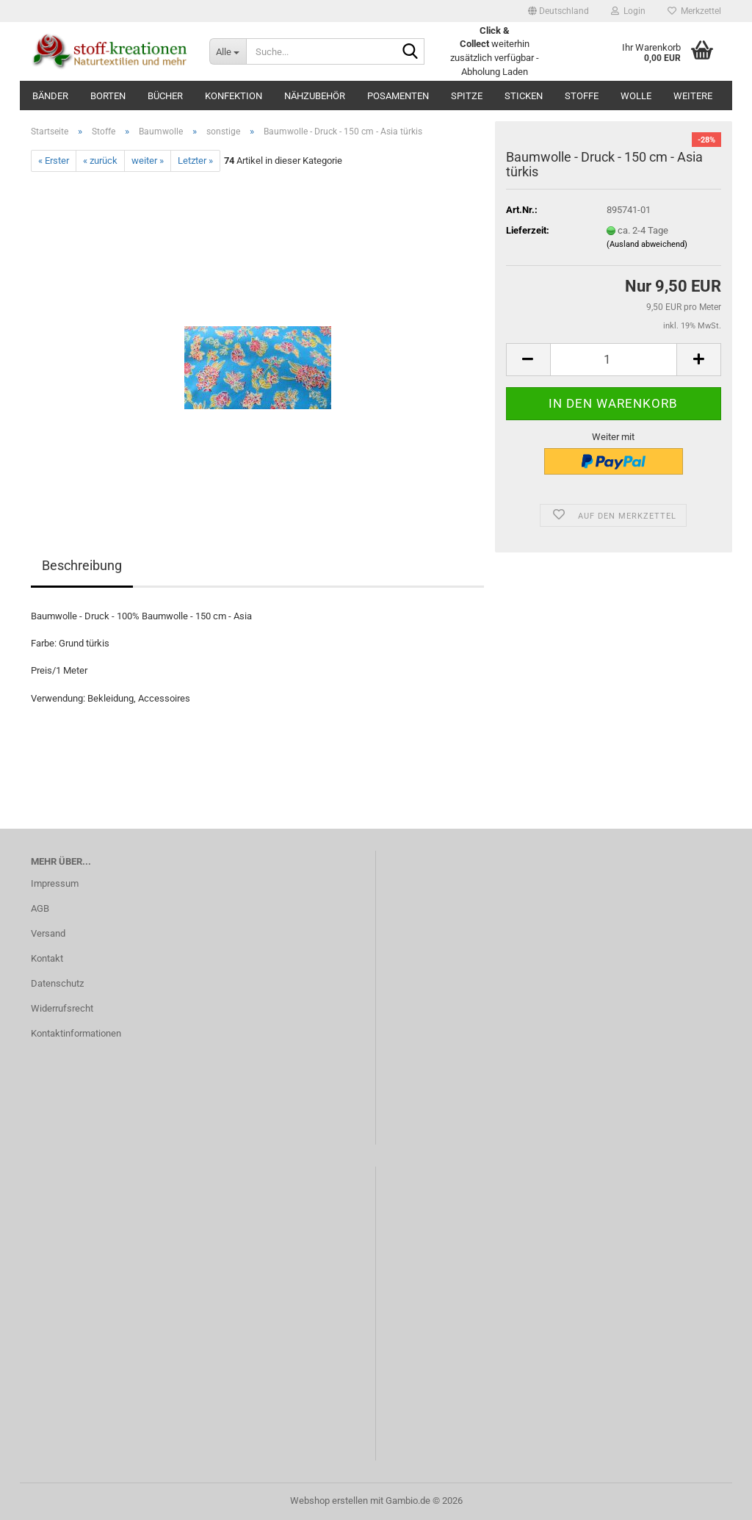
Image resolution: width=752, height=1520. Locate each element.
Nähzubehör (314, 95)
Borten (108, 95)
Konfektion (233, 95)
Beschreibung (82, 565)
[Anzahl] (613, 359)
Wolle (636, 95)
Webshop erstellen (329, 1500)
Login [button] (628, 11)
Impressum (55, 883)
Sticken (524, 95)
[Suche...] (227, 51)
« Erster (53, 160)
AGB (40, 908)
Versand (48, 933)
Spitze (466, 95)
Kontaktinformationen (76, 1033)
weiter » (147, 160)
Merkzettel (694, 11)
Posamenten (398, 95)
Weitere (692, 95)
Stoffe (582, 95)
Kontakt (47, 958)
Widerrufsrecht (62, 1008)
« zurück (100, 160)
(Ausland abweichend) (647, 244)
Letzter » (195, 160)
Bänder (50, 95)
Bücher (165, 95)
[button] (558, 11)
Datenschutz (57, 983)
